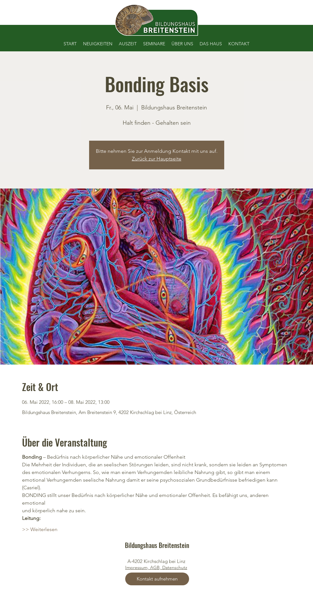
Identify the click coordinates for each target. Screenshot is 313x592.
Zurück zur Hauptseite (156, 159)
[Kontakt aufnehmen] (157, 579)
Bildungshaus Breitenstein (157, 545)
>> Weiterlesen (39, 529)
